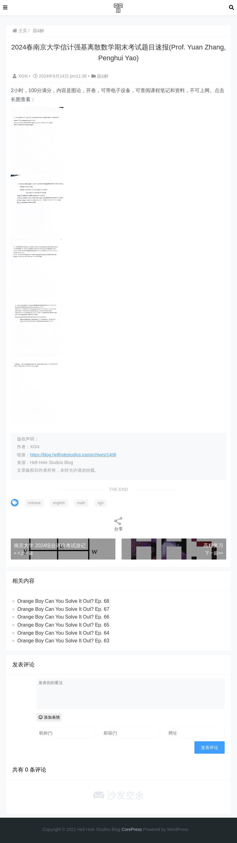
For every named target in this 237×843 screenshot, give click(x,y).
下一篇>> (214, 553)
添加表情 (49, 717)
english (59, 503)
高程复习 (213, 545)
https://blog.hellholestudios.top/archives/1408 (73, 454)
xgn (100, 503)
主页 (19, 30)
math (81, 503)
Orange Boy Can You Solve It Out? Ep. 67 (63, 609)
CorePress (132, 829)
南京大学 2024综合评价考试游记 (49, 545)
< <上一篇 (23, 553)
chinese (34, 503)
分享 (118, 523)
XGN (21, 76)
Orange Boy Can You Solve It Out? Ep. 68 (63, 601)
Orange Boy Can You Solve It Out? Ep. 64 (63, 633)
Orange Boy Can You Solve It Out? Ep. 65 (63, 625)
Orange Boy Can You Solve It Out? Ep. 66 (63, 616)
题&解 (38, 30)
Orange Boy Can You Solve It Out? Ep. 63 (63, 640)
